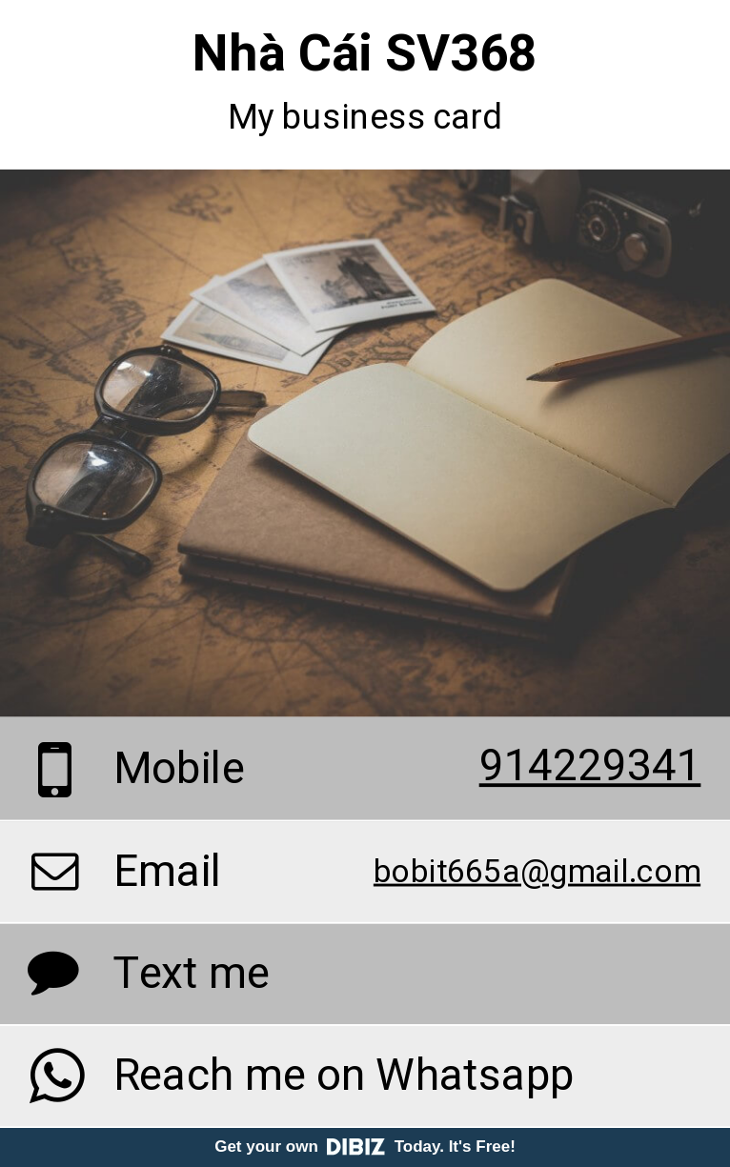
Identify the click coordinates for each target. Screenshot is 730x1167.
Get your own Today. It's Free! (365, 1146)
